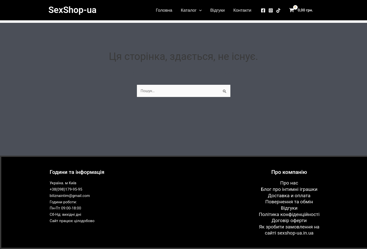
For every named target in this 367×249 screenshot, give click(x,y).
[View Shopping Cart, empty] (302, 10)
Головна (164, 10)
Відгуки (217, 10)
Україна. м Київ (63, 182)
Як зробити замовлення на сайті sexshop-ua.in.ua (289, 230)
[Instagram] (270, 10)
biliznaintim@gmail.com (70, 195)
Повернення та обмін (289, 202)
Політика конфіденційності (289, 214)
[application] (199, 10)
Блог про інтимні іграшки (289, 189)
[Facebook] (263, 10)
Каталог (191, 10)
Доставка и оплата (289, 195)
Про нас (289, 183)
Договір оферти (289, 220)
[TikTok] (278, 10)
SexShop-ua (73, 10)
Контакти (242, 10)
